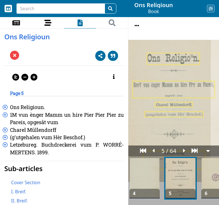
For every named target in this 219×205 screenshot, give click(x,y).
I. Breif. (18, 191)
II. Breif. (19, 201)
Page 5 (16, 93)
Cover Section (25, 182)
